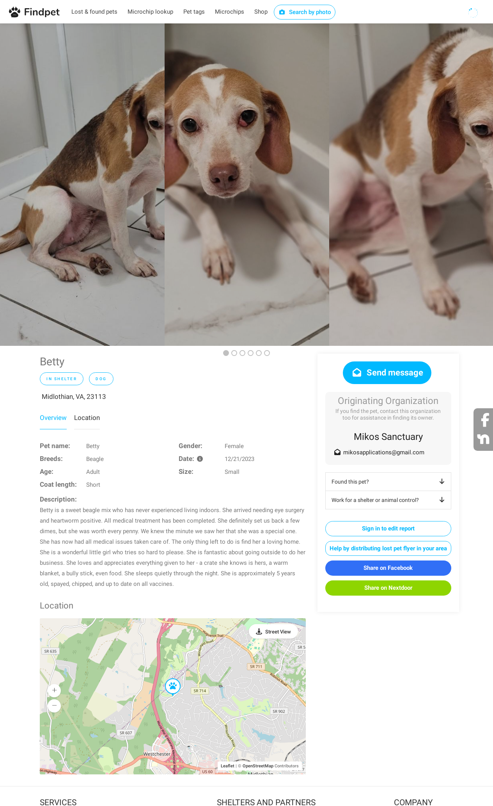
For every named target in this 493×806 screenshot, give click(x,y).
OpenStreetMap (258, 766)
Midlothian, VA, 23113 (74, 396)
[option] (82, 184)
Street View (278, 632)
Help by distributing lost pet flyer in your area (388, 548)
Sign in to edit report (388, 528)
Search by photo (305, 12)
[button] (167, 678)
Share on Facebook (388, 567)
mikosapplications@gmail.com (383, 452)
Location (87, 418)
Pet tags (194, 11)
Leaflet (227, 766)
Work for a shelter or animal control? (389, 500)
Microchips (229, 11)
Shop (261, 11)
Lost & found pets (94, 11)
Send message (387, 372)
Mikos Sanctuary (388, 436)
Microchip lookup (150, 11)
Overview (53, 418)
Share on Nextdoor (388, 587)
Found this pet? (389, 482)
